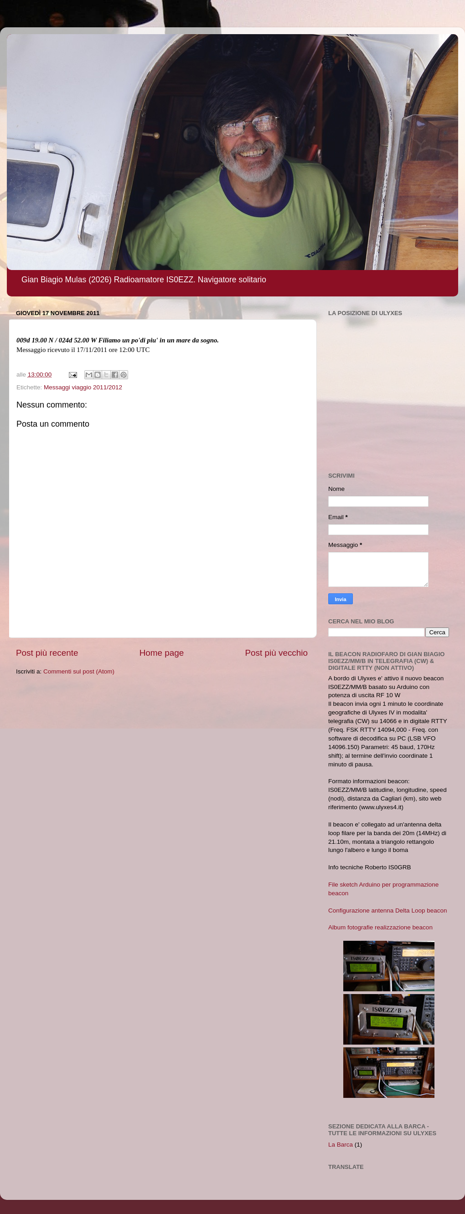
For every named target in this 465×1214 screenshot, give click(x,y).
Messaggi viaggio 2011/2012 (83, 387)
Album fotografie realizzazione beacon (380, 927)
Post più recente (47, 653)
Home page (162, 653)
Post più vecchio (276, 653)
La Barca (340, 1144)
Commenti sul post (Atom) (78, 671)
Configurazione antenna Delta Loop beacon (387, 910)
